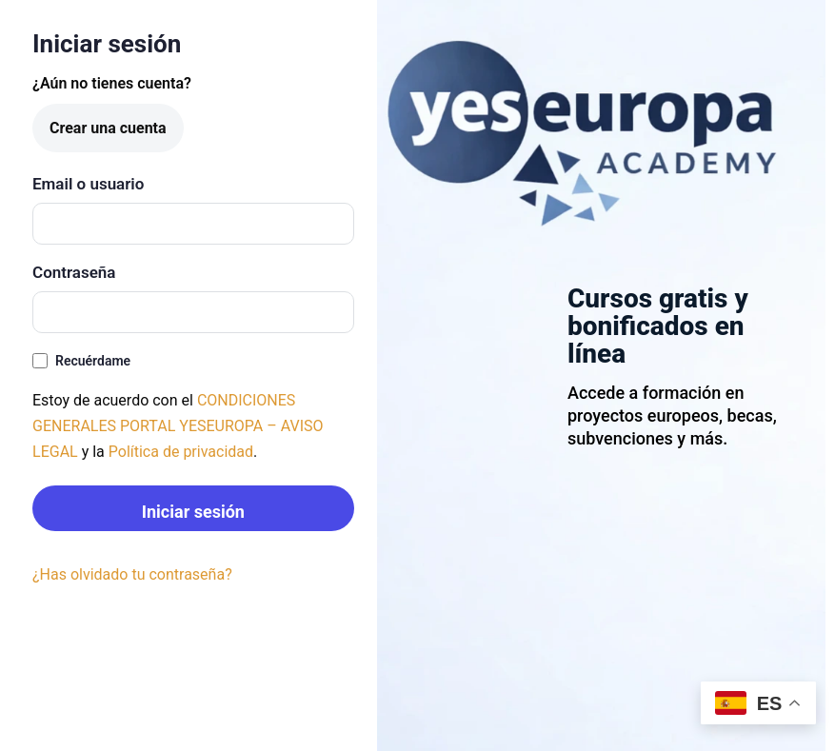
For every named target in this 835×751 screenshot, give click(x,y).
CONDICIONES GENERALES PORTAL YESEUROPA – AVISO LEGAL (178, 426)
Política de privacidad (181, 452)
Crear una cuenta (108, 128)
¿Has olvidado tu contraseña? (132, 574)
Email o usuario (88, 183)
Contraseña (73, 272)
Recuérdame (81, 361)
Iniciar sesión (193, 512)
